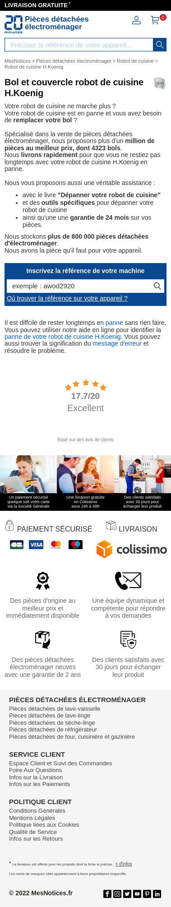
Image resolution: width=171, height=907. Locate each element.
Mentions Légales (32, 817)
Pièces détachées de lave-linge (49, 715)
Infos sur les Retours (36, 838)
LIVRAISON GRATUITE (36, 5)
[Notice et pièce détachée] (14, 24)
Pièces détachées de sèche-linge (52, 722)
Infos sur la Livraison (36, 777)
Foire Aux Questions (35, 770)
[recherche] (159, 44)
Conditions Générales (37, 810)
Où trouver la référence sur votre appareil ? (67, 298)
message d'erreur (117, 343)
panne (114, 322)
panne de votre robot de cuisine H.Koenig (63, 336)
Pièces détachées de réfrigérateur (53, 729)
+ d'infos (123, 863)
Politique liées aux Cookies (44, 824)
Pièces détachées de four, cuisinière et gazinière (72, 736)
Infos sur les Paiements (39, 784)
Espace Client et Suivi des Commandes (60, 763)
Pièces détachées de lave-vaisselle (54, 708)
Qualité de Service (33, 831)
